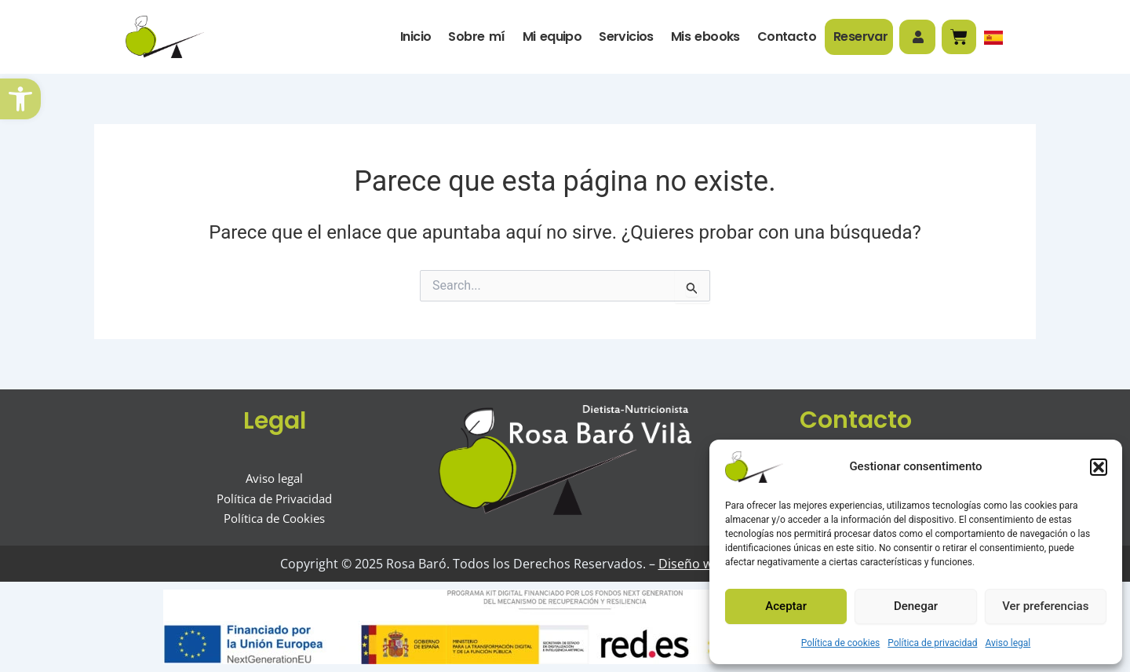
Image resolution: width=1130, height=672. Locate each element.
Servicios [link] (625, 36)
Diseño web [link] (688, 563)
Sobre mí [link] (475, 36)
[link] (20, 99)
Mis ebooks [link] (704, 36)
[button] (1098, 467)
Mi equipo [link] (551, 36)
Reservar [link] (860, 36)
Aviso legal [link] (1007, 642)
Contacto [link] (785, 36)
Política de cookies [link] (840, 642)
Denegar (916, 606)
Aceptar (786, 606)
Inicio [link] (414, 36)
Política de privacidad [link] (932, 642)
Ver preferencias (1045, 606)
